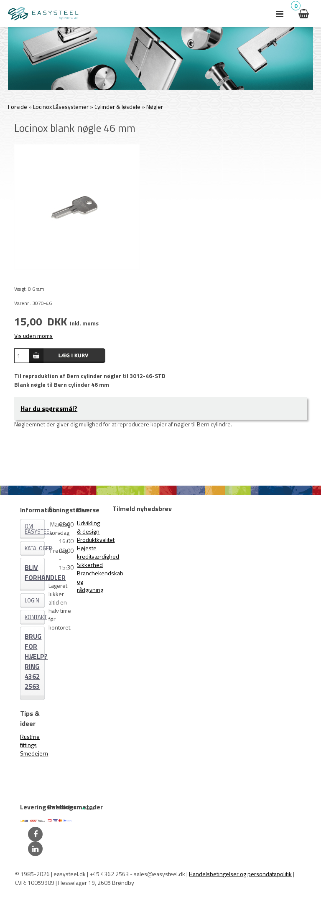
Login (32, 600)
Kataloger (35, 548)
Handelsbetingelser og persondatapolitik (240, 873)
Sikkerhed (90, 564)
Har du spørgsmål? (48, 408)
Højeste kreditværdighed (98, 552)
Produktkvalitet (96, 539)
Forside (17, 106)
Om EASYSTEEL (35, 529)
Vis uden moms (33, 335)
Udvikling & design (88, 527)
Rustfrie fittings (30, 740)
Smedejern (34, 753)
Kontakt (35, 617)
